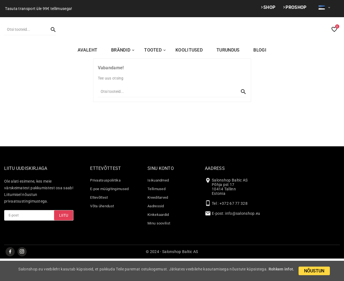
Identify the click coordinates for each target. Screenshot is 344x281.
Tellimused (156, 211)
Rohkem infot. (281, 269)
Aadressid (155, 228)
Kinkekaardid (158, 237)
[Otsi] (24, 40)
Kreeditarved (157, 220)
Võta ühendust (102, 228)
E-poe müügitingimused (109, 211)
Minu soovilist (158, 245)
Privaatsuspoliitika (105, 202)
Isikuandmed (158, 202)
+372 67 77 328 (234, 225)
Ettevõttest (99, 220)
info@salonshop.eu (242, 235)
